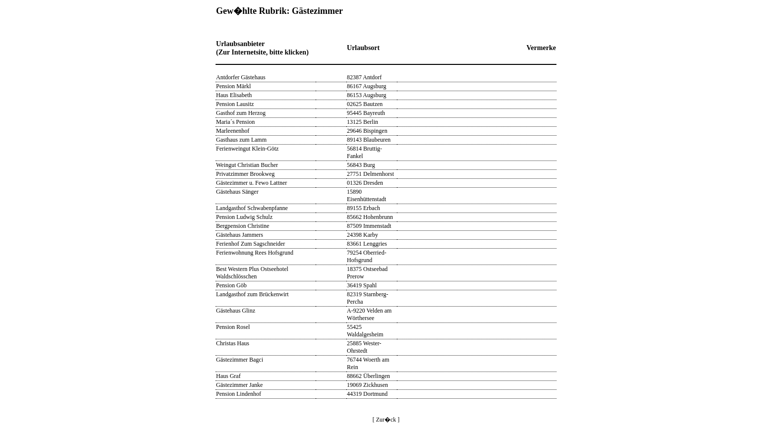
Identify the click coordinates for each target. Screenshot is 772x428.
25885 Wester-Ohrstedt (364, 347)
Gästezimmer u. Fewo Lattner (251, 182)
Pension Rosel (233, 326)
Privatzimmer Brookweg (245, 173)
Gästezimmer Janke (239, 384)
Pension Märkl (233, 86)
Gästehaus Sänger (237, 191)
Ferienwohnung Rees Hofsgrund (254, 252)
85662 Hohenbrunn (370, 217)
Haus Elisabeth (234, 95)
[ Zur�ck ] (386, 419)
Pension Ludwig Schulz (244, 217)
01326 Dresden (365, 182)
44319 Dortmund (367, 393)
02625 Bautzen (365, 104)
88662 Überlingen (368, 376)
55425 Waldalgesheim (365, 330)
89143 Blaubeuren (368, 139)
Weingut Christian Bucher (247, 164)
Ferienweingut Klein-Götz (247, 148)
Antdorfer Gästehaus (241, 77)
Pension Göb (231, 285)
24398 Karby (362, 234)
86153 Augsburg (366, 95)
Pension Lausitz (235, 104)
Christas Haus (232, 343)
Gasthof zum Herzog (241, 112)
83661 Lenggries (367, 243)
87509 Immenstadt (369, 225)
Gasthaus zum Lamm (241, 139)
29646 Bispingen (367, 130)
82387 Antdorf (364, 77)
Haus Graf (228, 376)
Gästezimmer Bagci (239, 359)
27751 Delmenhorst (370, 173)
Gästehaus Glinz (235, 310)
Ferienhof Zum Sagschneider (250, 243)
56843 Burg (361, 164)
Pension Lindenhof (238, 393)
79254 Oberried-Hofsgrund (366, 256)
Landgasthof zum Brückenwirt (252, 294)
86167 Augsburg (366, 86)
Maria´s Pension (235, 121)
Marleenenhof (232, 130)
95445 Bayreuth (366, 112)
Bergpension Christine (242, 225)
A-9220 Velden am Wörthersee (369, 314)
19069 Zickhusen (367, 384)
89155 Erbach (363, 208)
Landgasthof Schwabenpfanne (252, 208)
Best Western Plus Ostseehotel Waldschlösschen (252, 273)
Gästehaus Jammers (239, 234)
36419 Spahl (362, 285)
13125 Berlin (362, 121)
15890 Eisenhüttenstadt (366, 195)
